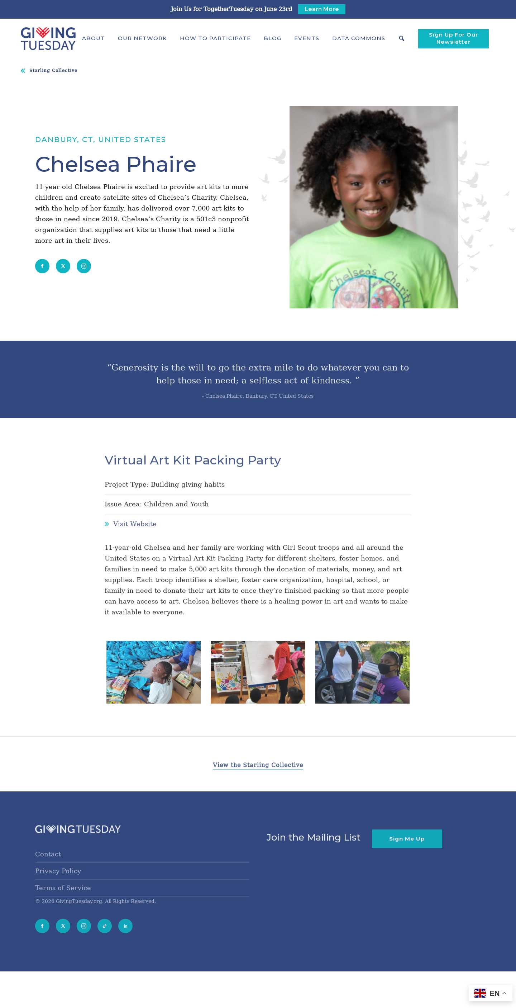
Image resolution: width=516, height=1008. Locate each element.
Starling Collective (53, 70)
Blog (272, 38)
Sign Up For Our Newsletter (453, 38)
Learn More (322, 9)
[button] (93, 38)
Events (306, 38)
